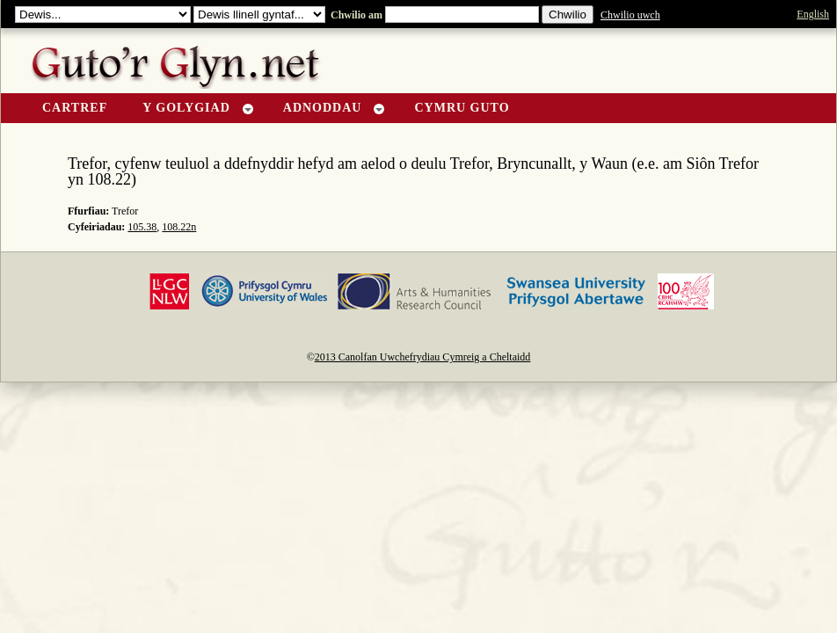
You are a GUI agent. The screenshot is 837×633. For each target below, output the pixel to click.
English (813, 14)
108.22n (179, 227)
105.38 (141, 227)
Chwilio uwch (630, 15)
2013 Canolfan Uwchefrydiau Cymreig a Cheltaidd (423, 357)
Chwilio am (355, 15)
